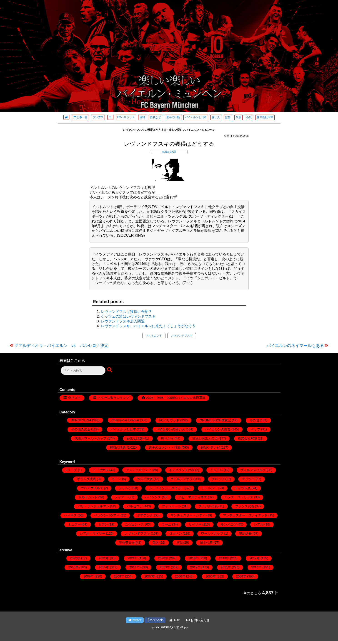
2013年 (165, 567)
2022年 (104, 558)
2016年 (73, 567)
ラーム (166, 524)
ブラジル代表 (208, 506)
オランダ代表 (86, 479)
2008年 (119, 576)
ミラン (103, 524)
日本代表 (206, 542)
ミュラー (74, 524)
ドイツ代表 (243, 488)
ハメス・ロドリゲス (239, 497)
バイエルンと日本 (196, 117)
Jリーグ (71, 470)
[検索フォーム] (83, 370)
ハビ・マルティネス (192, 497)
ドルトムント (154, 335)
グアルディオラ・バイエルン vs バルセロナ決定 (61, 345)
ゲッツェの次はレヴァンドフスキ (128, 316)
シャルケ (125, 488)
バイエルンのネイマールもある (295, 345)
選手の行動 (173, 117)
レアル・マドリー (92, 533)
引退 (155, 542)
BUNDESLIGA (81, 420)
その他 (254, 420)
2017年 (254, 558)
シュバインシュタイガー (166, 488)
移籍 (142, 117)
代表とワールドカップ (90, 438)
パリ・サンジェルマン (93, 506)
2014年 (134, 567)
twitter (134, 620)
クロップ (218, 479)
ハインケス (153, 497)
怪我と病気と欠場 (205, 438)
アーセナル (100, 470)
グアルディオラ (181, 479)
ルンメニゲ (229, 524)
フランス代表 (244, 506)
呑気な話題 (135, 438)
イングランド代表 (181, 470)
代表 (238, 117)
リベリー (195, 524)
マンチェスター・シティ (187, 515)
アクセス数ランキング (113, 398)
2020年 (163, 558)
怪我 (179, 542)
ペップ (255, 429)
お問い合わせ (198, 620)
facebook (155, 620)
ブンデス (98, 117)
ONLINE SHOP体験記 (215, 420)
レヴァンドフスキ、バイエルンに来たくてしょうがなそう (148, 326)
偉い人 (216, 117)
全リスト (74, 398)
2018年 (224, 558)
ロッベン (175, 533)
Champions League (125, 420)
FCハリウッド (126, 117)
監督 (227, 117)
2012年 (195, 567)
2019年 (193, 558)
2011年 (226, 567)
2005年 (210, 576)
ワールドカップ (212, 533)
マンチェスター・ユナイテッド (245, 515)
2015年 (104, 567)
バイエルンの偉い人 (170, 429)
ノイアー (121, 497)
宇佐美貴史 (127, 542)
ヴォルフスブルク (253, 470)
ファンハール (171, 506)
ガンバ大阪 (145, 479)
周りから (167, 438)
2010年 (256, 567)
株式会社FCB (265, 117)
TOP (174, 620)
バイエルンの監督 (217, 429)
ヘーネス (70, 515)
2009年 (88, 576)
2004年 (241, 576)
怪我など (155, 117)
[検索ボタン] (110, 370)
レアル (258, 524)
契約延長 (245, 533)
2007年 (150, 576)
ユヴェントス (134, 524)
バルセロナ (135, 506)
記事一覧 (80, 117)
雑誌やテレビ (210, 447)
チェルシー (209, 488)
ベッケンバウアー (107, 515)
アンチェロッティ (138, 470)
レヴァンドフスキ (182, 335)
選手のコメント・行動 (164, 447)
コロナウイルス (92, 488)
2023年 (75, 558)
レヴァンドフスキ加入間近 (123, 321)
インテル (216, 470)
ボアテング (145, 515)
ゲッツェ (248, 479)
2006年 (180, 576)
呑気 (249, 117)
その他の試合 (80, 429)
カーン (116, 479)
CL (110, 117)
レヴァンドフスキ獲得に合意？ (126, 312)
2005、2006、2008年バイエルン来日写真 (175, 398)
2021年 (133, 558)
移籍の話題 (169, 151)
